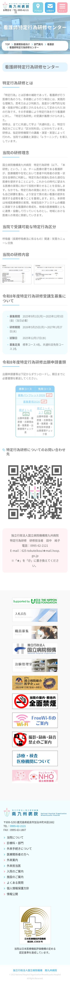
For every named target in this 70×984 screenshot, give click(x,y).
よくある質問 (15, 882)
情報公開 (12, 894)
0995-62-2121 (18, 826)
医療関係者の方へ (18, 854)
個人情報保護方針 (18, 888)
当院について (15, 837)
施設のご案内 (15, 877)
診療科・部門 (15, 843)
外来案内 (12, 860)
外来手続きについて (19, 848)
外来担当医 (14, 865)
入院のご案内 (15, 871)
